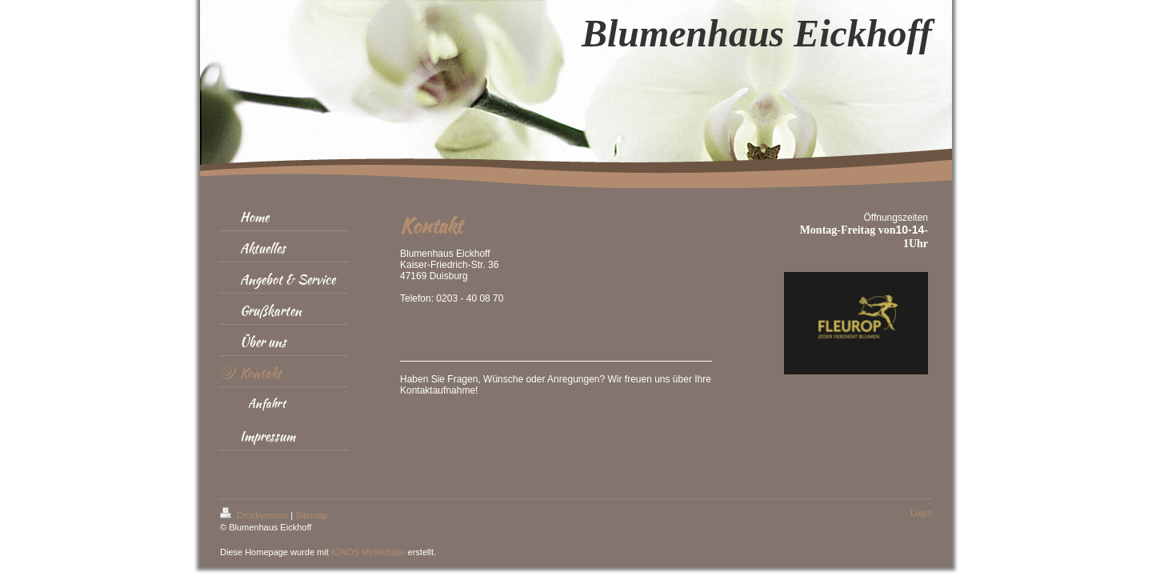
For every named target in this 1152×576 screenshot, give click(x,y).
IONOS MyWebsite (368, 552)
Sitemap (311, 515)
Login (921, 513)
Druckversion (255, 515)
